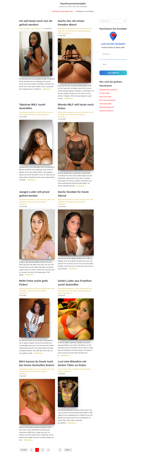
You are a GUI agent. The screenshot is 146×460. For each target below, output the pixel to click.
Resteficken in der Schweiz (85, 11)
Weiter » (68, 451)
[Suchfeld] (111, 21)
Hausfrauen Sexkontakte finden (62, 11)
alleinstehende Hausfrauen (66, 28)
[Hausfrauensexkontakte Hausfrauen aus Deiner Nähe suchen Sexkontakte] (73, 5)
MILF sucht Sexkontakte (69, 31)
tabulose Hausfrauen (64, 33)
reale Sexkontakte (36, 28)
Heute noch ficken (24, 28)
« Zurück (23, 451)
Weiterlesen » (47, 89)
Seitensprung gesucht (84, 31)
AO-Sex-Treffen (79, 28)
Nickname (106, 54)
